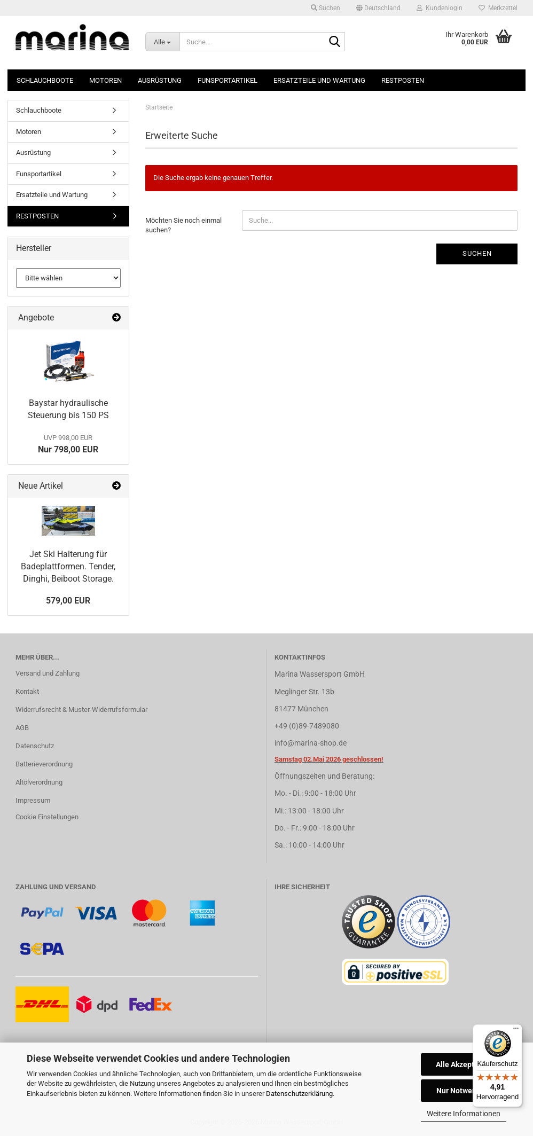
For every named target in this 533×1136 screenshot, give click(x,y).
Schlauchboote (45, 80)
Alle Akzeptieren (464, 1064)
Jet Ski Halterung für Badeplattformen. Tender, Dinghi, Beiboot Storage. (68, 566)
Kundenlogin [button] (440, 8)
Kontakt (27, 691)
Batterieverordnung (44, 764)
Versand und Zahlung (47, 673)
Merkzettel (498, 8)
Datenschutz (34, 746)
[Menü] (516, 1030)
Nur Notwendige (463, 1090)
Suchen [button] (325, 8)
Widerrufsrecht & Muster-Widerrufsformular (81, 710)
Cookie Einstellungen (47, 817)
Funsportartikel (227, 80)
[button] (378, 8)
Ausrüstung (160, 80)
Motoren (105, 80)
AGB (22, 728)
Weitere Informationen (463, 1113)
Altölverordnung (38, 782)
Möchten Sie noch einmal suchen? (183, 225)
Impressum (32, 800)
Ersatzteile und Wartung (319, 80)
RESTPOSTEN (402, 80)
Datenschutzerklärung (299, 1094)
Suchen (477, 253)
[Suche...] (162, 41)
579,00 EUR (68, 601)
